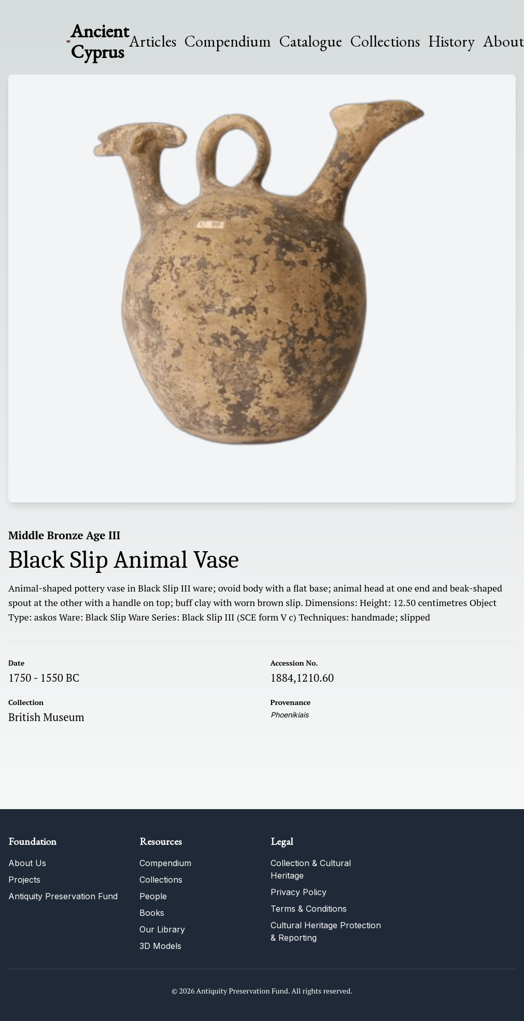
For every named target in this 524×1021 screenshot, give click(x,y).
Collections (385, 41)
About (503, 41)
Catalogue (310, 41)
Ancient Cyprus (99, 41)
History (451, 41)
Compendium (228, 41)
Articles (152, 41)
